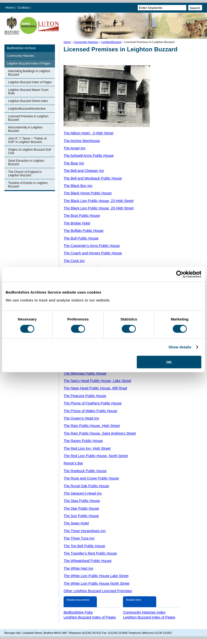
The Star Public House (81, 508)
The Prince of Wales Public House (90, 411)
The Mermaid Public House (85, 373)
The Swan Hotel (76, 523)
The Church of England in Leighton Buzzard (25, 173)
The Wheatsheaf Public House (87, 561)
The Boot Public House (82, 216)
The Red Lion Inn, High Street (87, 448)
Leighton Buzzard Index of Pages (29, 63)
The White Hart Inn (78, 568)
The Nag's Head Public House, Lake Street (97, 381)
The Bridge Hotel (77, 223)
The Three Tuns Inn (79, 538)
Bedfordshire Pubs (78, 612)
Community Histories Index (144, 612)
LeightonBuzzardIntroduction (27, 108)
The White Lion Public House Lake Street (96, 576)
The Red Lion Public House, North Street (96, 456)
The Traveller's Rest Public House (90, 553)
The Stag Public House (82, 501)
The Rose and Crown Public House (91, 478)
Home (9, 7)
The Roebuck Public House (85, 471)
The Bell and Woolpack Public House (93, 178)
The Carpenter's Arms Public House (92, 246)
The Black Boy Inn (78, 186)
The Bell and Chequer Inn (84, 171)
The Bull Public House (81, 238)
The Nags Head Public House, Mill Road (95, 388)
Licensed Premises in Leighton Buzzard (28, 118)
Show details (180, 347)
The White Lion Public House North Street (96, 583)
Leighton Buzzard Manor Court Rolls (28, 91)
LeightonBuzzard (111, 41)
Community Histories (86, 41)
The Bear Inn (74, 163)
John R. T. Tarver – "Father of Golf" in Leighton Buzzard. (27, 140)
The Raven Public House (83, 441)
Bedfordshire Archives (21, 48)
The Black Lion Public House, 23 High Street (99, 201)
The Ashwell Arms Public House (89, 156)
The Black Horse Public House (88, 193)
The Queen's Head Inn (81, 418)
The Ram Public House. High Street (92, 426)
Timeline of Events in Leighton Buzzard (28, 184)
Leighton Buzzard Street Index (28, 101)
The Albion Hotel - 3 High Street (88, 133)
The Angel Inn (75, 148)
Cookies (23, 7)
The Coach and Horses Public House (93, 253)
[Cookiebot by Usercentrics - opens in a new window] (179, 274)
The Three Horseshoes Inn (85, 531)
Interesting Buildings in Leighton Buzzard (29, 72)
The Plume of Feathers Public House (92, 403)
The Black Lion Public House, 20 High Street (99, 208)
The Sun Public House (81, 516)
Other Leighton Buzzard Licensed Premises (98, 591)
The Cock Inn (74, 261)
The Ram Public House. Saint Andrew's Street (100, 433)
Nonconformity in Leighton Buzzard (25, 129)
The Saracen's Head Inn (83, 493)
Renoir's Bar (73, 463)
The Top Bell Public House (84, 546)
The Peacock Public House (85, 396)
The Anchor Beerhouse (82, 141)
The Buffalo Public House (84, 231)
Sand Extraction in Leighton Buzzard (26, 162)
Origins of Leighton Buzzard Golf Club (29, 151)
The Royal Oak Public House (86, 486)
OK (169, 362)
